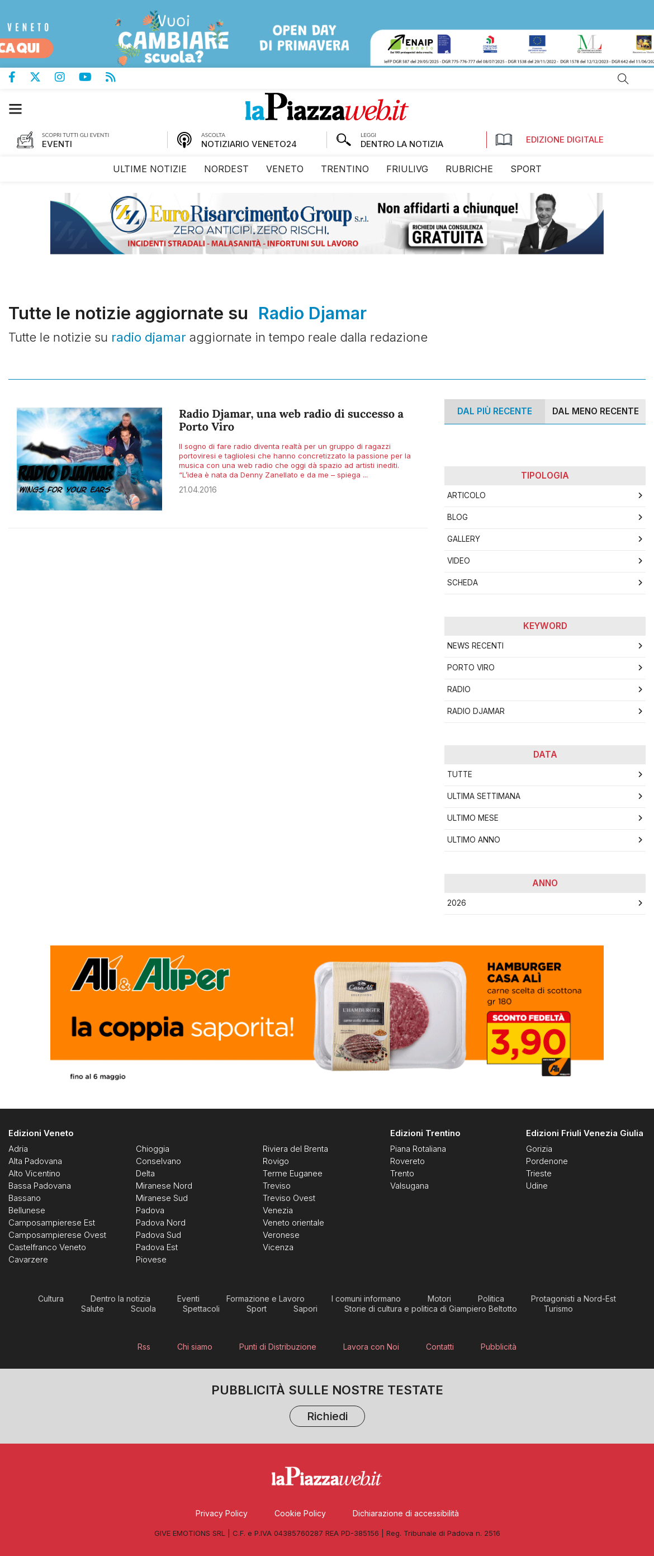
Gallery (463, 539)
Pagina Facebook (19, 77)
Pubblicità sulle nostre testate (327, 1406)
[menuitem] (150, 169)
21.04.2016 (198, 489)
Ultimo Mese (473, 818)
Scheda (462, 582)
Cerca (623, 78)
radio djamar (476, 711)
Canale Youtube (92, 77)
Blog (457, 517)
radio (459, 689)
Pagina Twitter (42, 77)
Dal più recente (494, 411)
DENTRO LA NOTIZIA (402, 144)
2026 (456, 902)
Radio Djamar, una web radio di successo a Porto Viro (291, 420)
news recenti (475, 645)
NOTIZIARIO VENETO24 (249, 144)
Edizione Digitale (549, 139)
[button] (21, 109)
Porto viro (471, 667)
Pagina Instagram (67, 77)
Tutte (459, 774)
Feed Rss (118, 77)
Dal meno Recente (595, 411)
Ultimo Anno (473, 839)
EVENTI (57, 144)
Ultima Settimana (483, 796)
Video (458, 560)
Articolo (466, 495)
